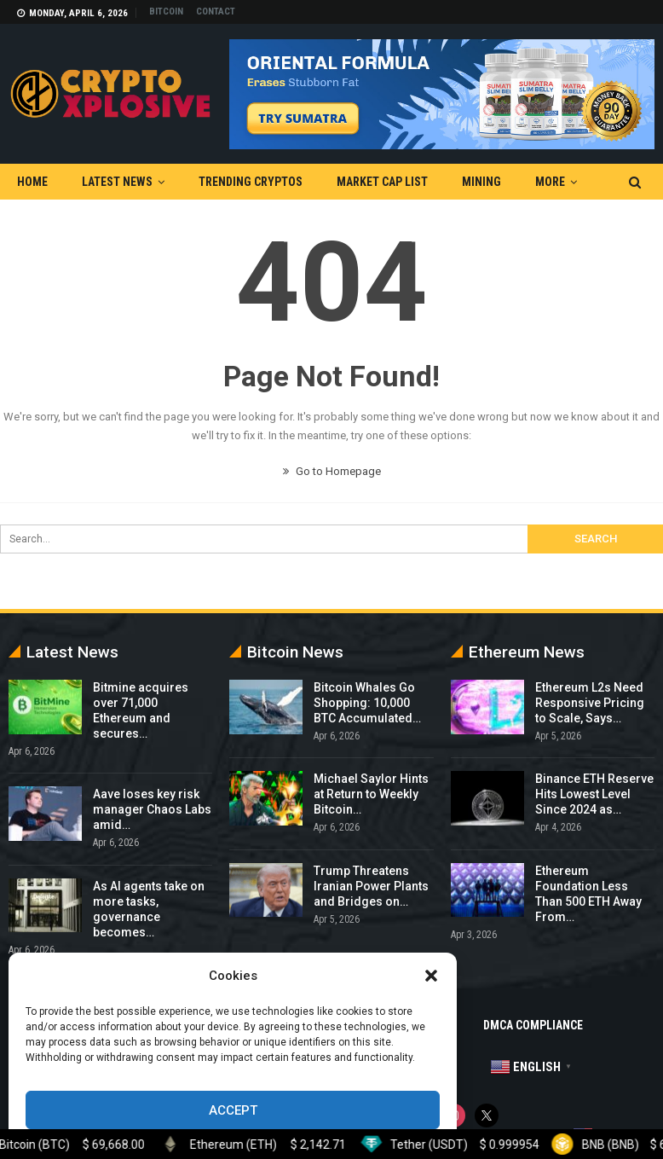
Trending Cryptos (251, 181)
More (550, 181)
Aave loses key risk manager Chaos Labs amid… (152, 809)
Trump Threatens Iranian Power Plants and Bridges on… (371, 886)
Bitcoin (166, 11)
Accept (233, 1110)
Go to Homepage (332, 471)
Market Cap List (382, 181)
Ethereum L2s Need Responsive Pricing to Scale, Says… (589, 703)
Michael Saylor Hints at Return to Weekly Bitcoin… (371, 794)
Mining (481, 181)
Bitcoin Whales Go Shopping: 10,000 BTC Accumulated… (367, 703)
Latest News (117, 181)
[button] (431, 975)
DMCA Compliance (533, 1025)
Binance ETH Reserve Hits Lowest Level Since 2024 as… (594, 794)
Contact (215, 11)
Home (32, 181)
